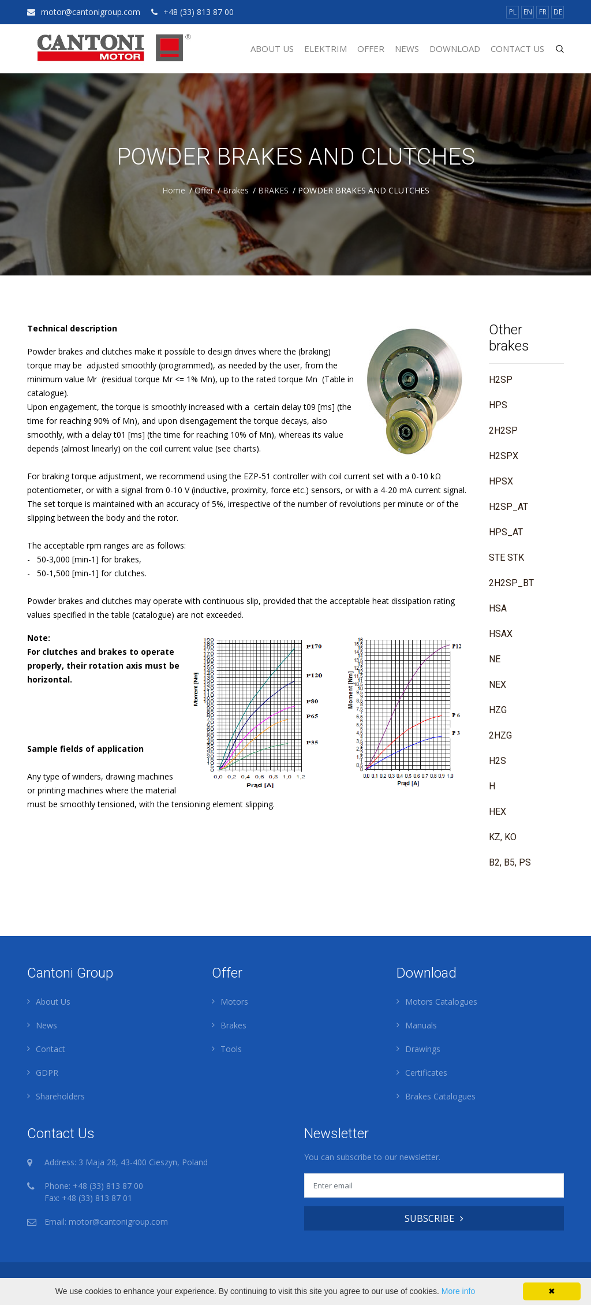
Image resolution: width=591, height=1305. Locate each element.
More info (458, 1291)
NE (494, 659)
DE (557, 12)
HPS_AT (506, 532)
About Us (272, 48)
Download (454, 48)
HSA (498, 608)
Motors (234, 1001)
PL (513, 12)
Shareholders (60, 1096)
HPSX (501, 481)
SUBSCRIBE (434, 1218)
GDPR (47, 1072)
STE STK (506, 557)
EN (527, 12)
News (407, 48)
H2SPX (503, 455)
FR (543, 12)
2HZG (500, 735)
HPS (498, 405)
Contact (50, 1048)
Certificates (426, 1072)
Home (173, 190)
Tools (231, 1048)
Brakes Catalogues (440, 1096)
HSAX (501, 633)
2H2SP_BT (511, 582)
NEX (497, 684)
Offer (370, 48)
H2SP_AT (508, 506)
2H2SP (503, 430)
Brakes (236, 190)
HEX (497, 811)
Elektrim (325, 48)
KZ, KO (503, 837)
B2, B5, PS (510, 862)
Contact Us (517, 48)
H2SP (501, 379)
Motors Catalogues (441, 1001)
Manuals (421, 1025)
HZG (498, 709)
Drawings (422, 1048)
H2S (497, 760)
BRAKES (273, 190)
